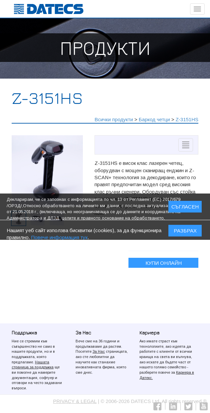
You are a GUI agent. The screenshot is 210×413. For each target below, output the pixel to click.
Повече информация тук (59, 238)
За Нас (99, 351)
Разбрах (185, 231)
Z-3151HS (187, 119)
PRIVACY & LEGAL (75, 401)
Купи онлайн (163, 263)
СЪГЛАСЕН (185, 208)
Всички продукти (114, 119)
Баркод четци (154, 119)
